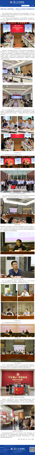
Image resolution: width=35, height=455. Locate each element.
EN (32, 5)
